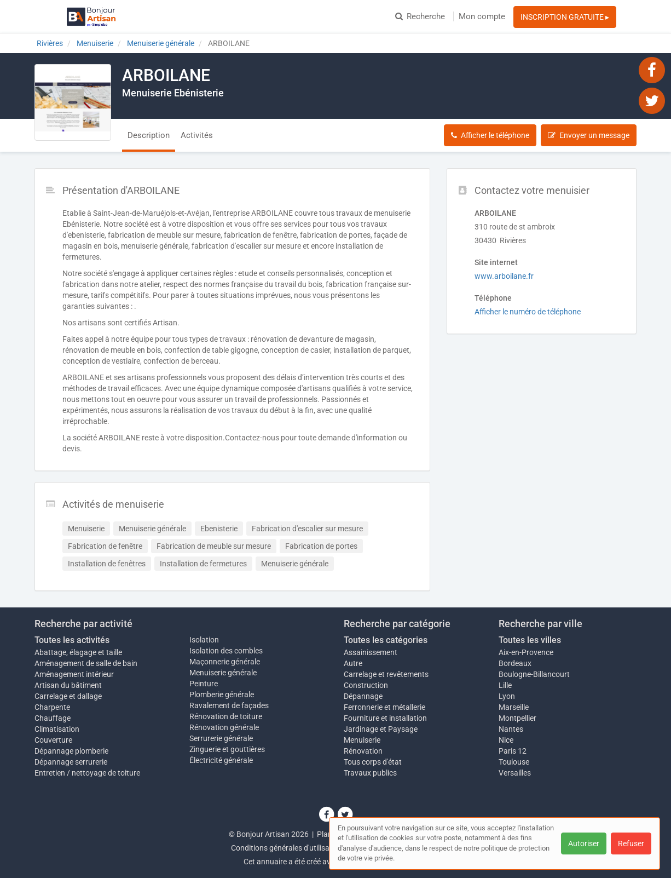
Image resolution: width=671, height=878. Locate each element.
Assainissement (370, 652)
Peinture (203, 683)
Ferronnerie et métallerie (384, 707)
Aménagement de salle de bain (85, 663)
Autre (353, 663)
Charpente (52, 707)
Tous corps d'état (373, 762)
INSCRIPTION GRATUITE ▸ (564, 17)
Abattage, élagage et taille (78, 652)
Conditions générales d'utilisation (287, 847)
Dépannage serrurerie (70, 762)
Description (149, 135)
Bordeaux (515, 663)
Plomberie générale (221, 694)
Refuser (631, 843)
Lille (505, 685)
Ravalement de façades (229, 705)
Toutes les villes (530, 640)
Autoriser (583, 843)
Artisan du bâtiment (68, 685)
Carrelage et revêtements (386, 674)
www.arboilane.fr (504, 276)
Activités (197, 135)
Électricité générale (221, 760)
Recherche (420, 16)
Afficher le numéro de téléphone (528, 311)
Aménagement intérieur (74, 674)
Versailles (515, 772)
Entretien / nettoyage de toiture (87, 772)
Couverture (53, 740)
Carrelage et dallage (68, 696)
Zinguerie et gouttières (227, 749)
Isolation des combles (226, 650)
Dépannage (363, 696)
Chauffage (52, 718)
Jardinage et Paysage (381, 729)
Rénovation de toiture (225, 716)
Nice (506, 740)
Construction (366, 685)
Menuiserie (362, 740)
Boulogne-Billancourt (534, 674)
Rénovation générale (224, 727)
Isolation (204, 639)
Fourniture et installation (385, 718)
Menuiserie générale (223, 672)
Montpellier (517, 718)
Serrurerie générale (221, 738)
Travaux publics (370, 772)
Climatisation (56, 729)
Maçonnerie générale (224, 661)
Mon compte (482, 16)
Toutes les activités (71, 640)
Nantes (511, 729)
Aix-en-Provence (526, 652)
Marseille (514, 707)
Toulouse (514, 762)
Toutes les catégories (385, 640)
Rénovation (363, 751)
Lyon (507, 696)
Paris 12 (513, 751)
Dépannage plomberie (71, 751)
